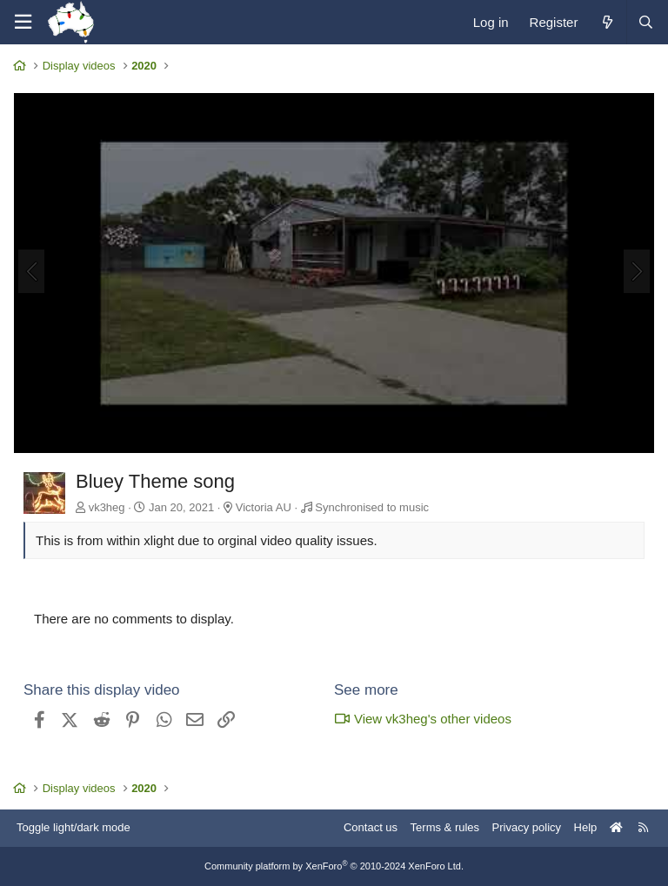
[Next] (637, 271)
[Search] (645, 22)
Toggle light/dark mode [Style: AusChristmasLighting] (73, 827)
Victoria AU (263, 507)
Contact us (370, 827)
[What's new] (606, 22)
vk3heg (107, 507)
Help (586, 827)
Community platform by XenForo (334, 866)
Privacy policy (526, 827)
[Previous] (31, 271)
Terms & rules (445, 827)
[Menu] (22, 22)
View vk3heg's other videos (422, 718)
